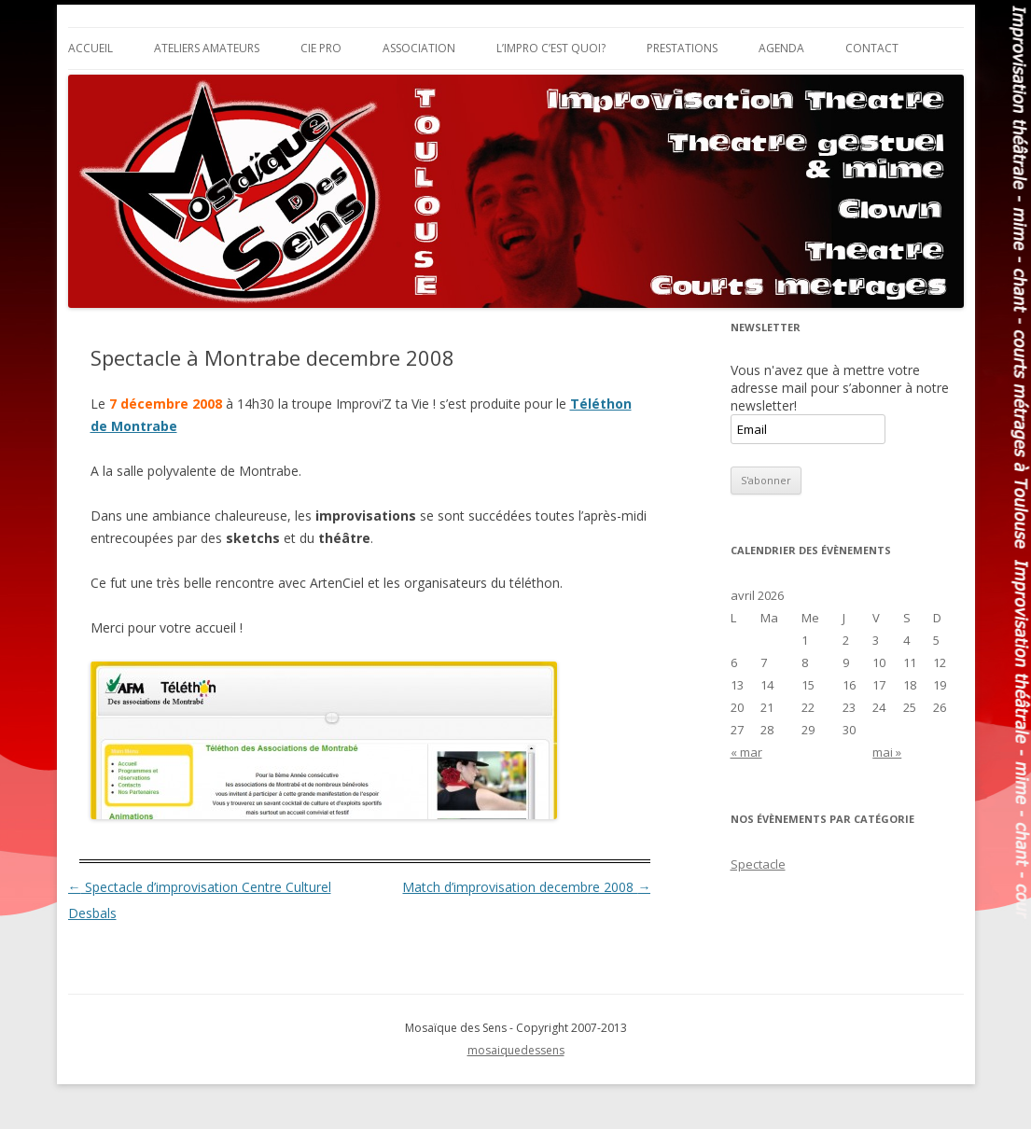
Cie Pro (320, 48)
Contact (872, 48)
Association (419, 48)
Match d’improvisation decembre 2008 (526, 887)
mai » (886, 752)
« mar (746, 752)
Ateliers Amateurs (206, 48)
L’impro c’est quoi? (551, 48)
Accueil (90, 48)
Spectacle (758, 864)
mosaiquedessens (515, 1050)
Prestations (682, 48)
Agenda (781, 48)
